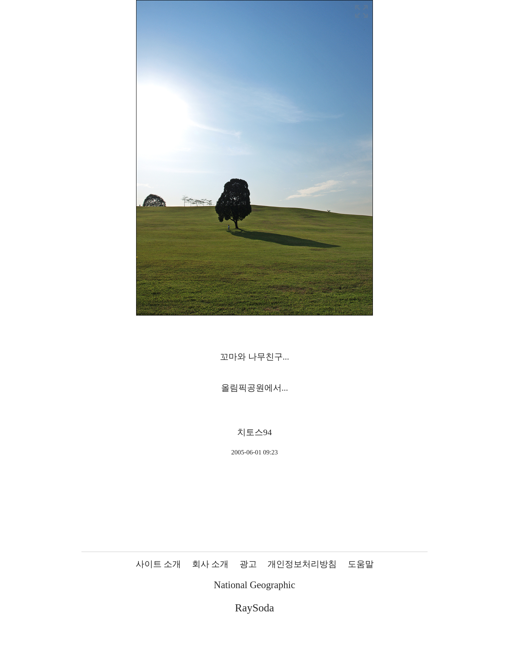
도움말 (361, 564)
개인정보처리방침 (302, 564)
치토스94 (254, 432)
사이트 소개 (158, 564)
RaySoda (254, 608)
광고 (248, 564)
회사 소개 (210, 564)
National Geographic (254, 585)
